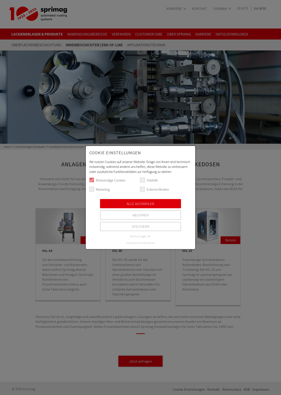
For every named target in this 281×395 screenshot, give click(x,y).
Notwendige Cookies (107, 180)
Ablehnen (140, 215)
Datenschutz (148, 242)
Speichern (140, 226)
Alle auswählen (140, 203)
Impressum (132, 242)
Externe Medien (154, 189)
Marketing (99, 189)
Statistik (149, 180)
